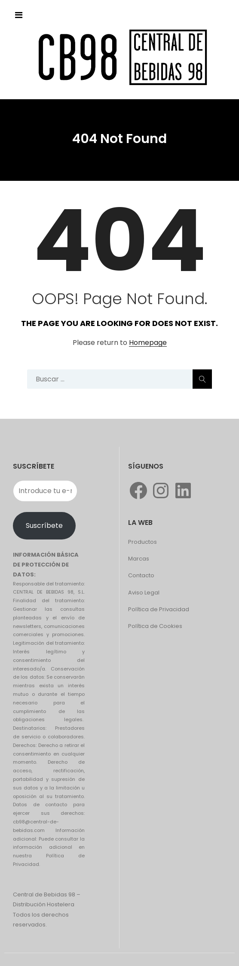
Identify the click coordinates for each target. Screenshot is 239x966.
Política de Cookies (155, 626)
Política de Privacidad (158, 609)
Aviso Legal (143, 592)
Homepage (148, 343)
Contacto (141, 575)
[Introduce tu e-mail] (45, 491)
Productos (142, 542)
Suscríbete (44, 525)
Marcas (138, 559)
